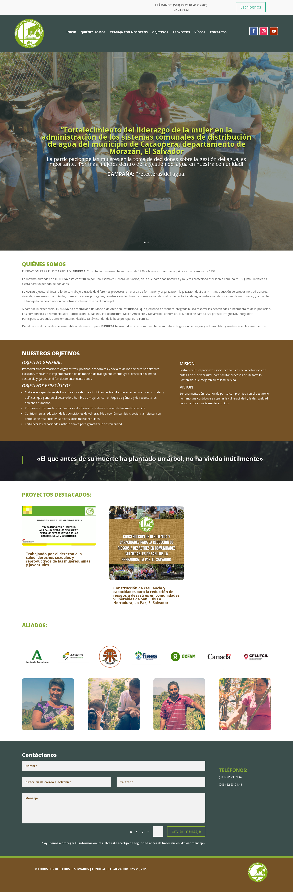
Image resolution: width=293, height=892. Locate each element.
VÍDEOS (200, 32)
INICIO (71, 32)
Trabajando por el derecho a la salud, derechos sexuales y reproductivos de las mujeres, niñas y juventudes (58, 559)
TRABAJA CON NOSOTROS (129, 32)
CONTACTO (218, 32)
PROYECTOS (181, 32)
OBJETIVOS (160, 32)
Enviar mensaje (186, 831)
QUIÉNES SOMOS (93, 32)
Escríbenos (250, 7)
